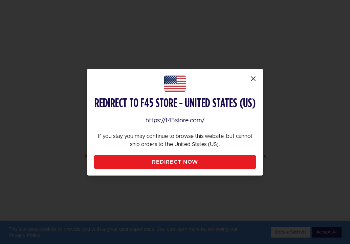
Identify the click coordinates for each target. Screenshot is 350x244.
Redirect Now (175, 162)
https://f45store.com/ (175, 121)
